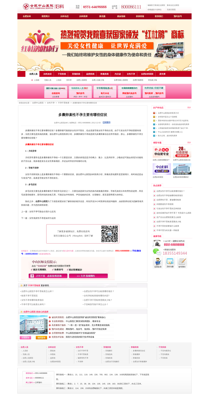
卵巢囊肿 (136, 354)
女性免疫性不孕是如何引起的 (42, 218)
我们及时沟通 (68, 251)
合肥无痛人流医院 (121, 80)
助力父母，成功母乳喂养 (167, 136)
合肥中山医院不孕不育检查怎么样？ (37, 291)
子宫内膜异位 (166, 351)
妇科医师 (83, 16)
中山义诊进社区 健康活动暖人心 (170, 132)
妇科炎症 (52, 347)
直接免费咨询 (45, 254)
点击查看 (55, 97)
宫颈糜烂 (108, 351)
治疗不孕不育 (83, 351)
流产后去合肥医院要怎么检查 (168, 217)
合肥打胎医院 (138, 80)
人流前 (36, 80)
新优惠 (102, 16)
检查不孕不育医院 (29, 295)
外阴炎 (52, 354)
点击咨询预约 (154, 97)
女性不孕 (51, 103)
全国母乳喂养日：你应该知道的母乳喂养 (173, 124)
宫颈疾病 (107, 347)
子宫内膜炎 (165, 354)
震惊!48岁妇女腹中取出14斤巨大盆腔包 (173, 121)
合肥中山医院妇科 (61, 123)
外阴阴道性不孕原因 (164, 204)
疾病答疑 (140, 16)
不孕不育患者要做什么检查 (167, 226)
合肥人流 (24, 347)
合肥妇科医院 (55, 362)
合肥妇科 (27, 16)
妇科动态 (65, 16)
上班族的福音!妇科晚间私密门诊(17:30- (173, 128)
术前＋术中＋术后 (80, 97)
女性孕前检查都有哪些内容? (96, 295)
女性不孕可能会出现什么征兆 (42, 211)
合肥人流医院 (81, 80)
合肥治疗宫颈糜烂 (112, 362)
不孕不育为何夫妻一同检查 (167, 230)
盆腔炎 (52, 358)
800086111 (39, 378)
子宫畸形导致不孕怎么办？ (96, 304)
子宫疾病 (162, 347)
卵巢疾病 (134, 347)
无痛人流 (47, 80)
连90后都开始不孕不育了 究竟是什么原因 (173, 213)
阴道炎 (52, 351)
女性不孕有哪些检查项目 (32, 300)
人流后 (58, 80)
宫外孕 (69, 80)
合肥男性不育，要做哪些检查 (168, 200)
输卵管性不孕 (83, 358)
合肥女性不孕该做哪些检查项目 (169, 195)
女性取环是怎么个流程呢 (167, 117)
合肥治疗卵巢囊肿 (140, 362)
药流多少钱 (152, 80)
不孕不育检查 (63, 103)
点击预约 (129, 97)
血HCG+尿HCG (105, 97)
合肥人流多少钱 (98, 80)
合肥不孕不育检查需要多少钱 (168, 222)
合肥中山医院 (38, 103)
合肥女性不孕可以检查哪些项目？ (99, 291)
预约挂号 (178, 16)
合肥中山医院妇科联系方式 (168, 113)
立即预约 (38, 382)
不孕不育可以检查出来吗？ (33, 304)
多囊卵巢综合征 (139, 351)
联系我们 (159, 16)
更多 (189, 107)
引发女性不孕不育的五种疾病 (168, 208)
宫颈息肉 (108, 354)
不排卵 (80, 362)
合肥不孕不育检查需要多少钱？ (98, 300)
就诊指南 (121, 16)
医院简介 (46, 16)
